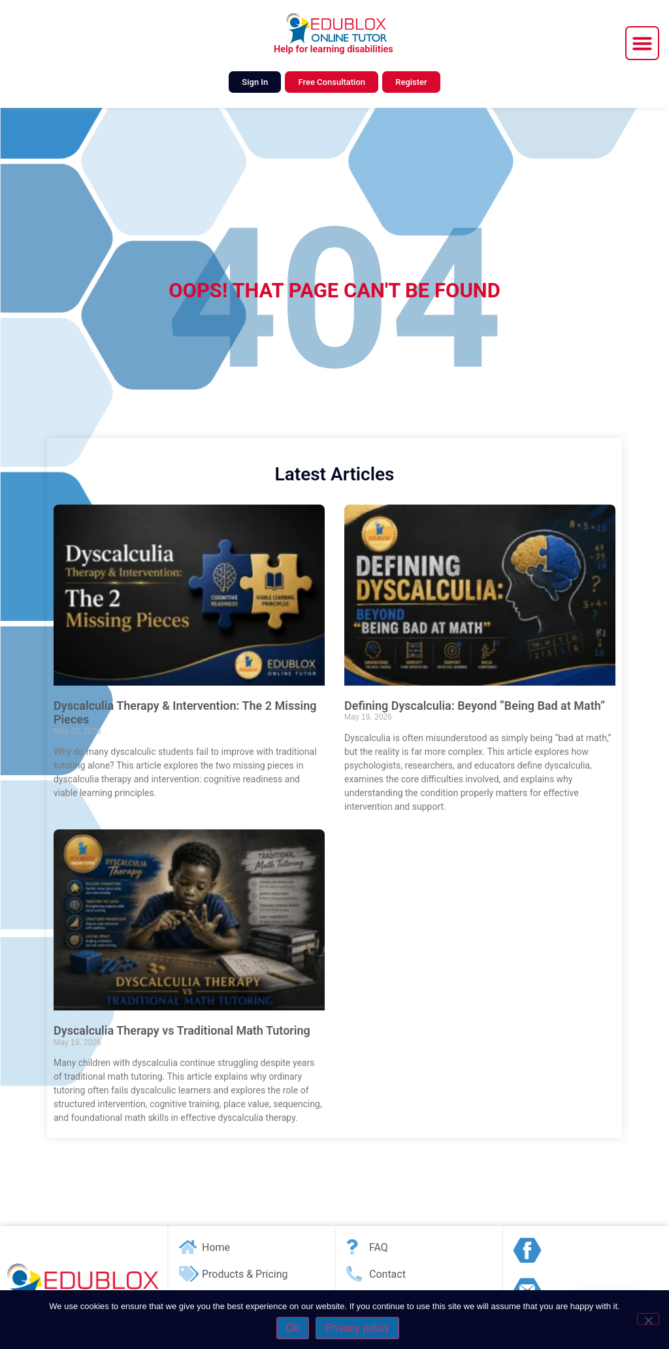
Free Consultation (331, 82)
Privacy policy (357, 1327)
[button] (642, 43)
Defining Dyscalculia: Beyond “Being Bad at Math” (474, 705)
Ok (292, 1327)
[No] (648, 1319)
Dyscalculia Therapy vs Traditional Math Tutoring (182, 1030)
